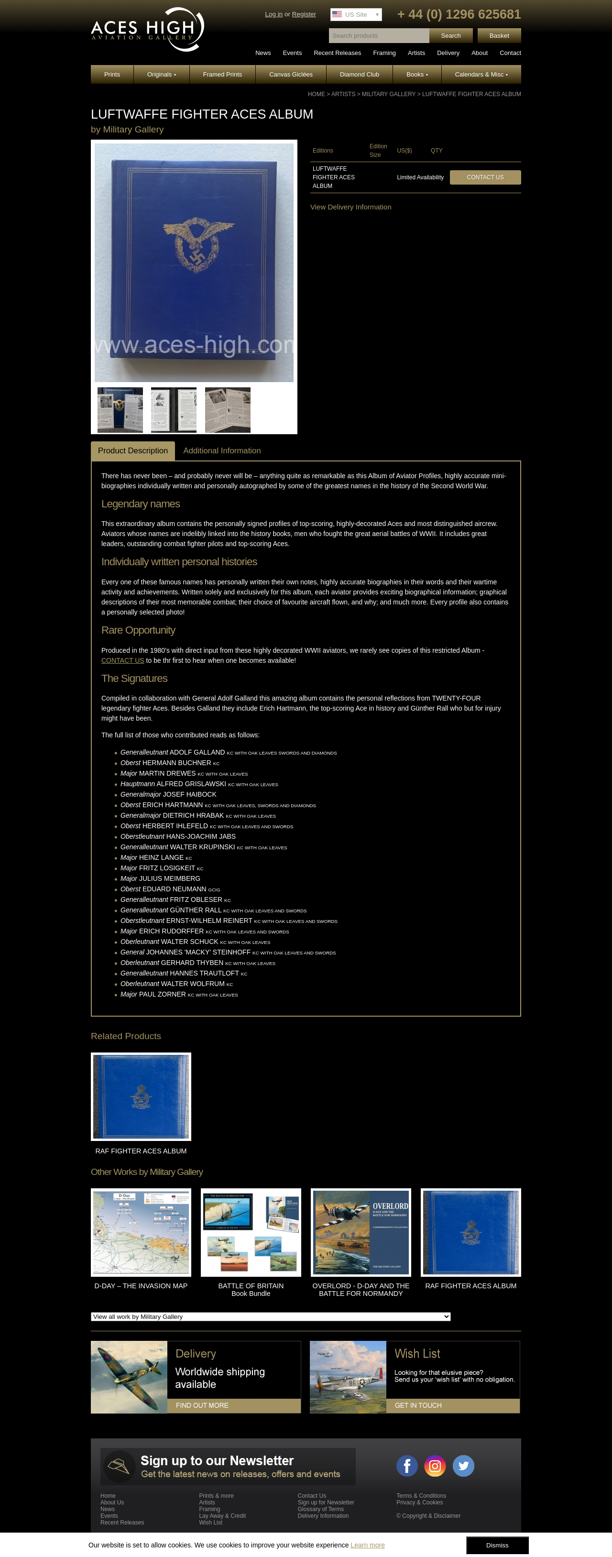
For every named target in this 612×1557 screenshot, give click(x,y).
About (479, 52)
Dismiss (497, 1545)
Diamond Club (359, 74)
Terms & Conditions (421, 1495)
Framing (384, 52)
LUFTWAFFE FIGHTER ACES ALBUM (471, 94)
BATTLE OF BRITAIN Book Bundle (251, 1289)
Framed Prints (222, 74)
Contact (510, 52)
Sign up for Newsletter (326, 1502)
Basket (499, 35)
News (263, 52)
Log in (274, 14)
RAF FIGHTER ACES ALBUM (140, 1151)
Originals (161, 74)
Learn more (367, 1545)
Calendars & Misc (481, 74)
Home (316, 94)
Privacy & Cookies (419, 1502)
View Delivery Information (351, 207)
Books (417, 74)
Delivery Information (323, 1516)
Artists (416, 52)
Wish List (210, 1522)
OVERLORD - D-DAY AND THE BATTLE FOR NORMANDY (360, 1289)
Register (304, 14)
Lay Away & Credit (222, 1516)
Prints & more (216, 1495)
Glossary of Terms (321, 1509)
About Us (112, 1502)
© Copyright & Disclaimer (428, 1516)
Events (292, 52)
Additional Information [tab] (222, 450)
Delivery (448, 52)
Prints (112, 74)
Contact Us (485, 177)
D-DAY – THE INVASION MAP (141, 1286)
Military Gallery (388, 94)
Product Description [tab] (133, 450)
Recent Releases (337, 52)
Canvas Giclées (291, 74)
